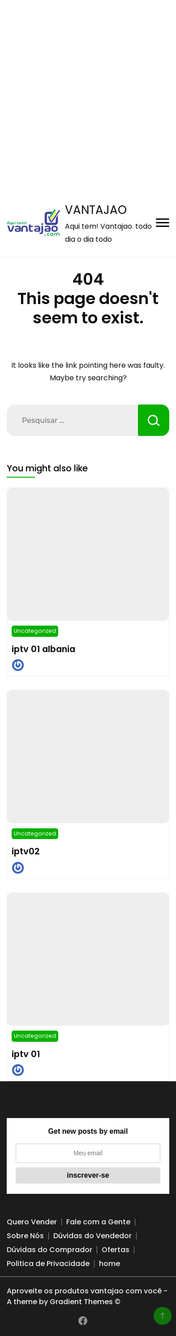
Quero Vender (32, 1222)
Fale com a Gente (98, 1222)
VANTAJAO (96, 210)
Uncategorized (35, 631)
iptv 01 (26, 1054)
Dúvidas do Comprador (49, 1250)
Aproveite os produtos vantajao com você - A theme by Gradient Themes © (87, 1296)
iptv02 (26, 851)
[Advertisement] (88, 88)
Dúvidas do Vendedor (92, 1236)
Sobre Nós (25, 1236)
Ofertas (115, 1250)
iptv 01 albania (43, 649)
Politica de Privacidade (48, 1263)
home (109, 1263)
